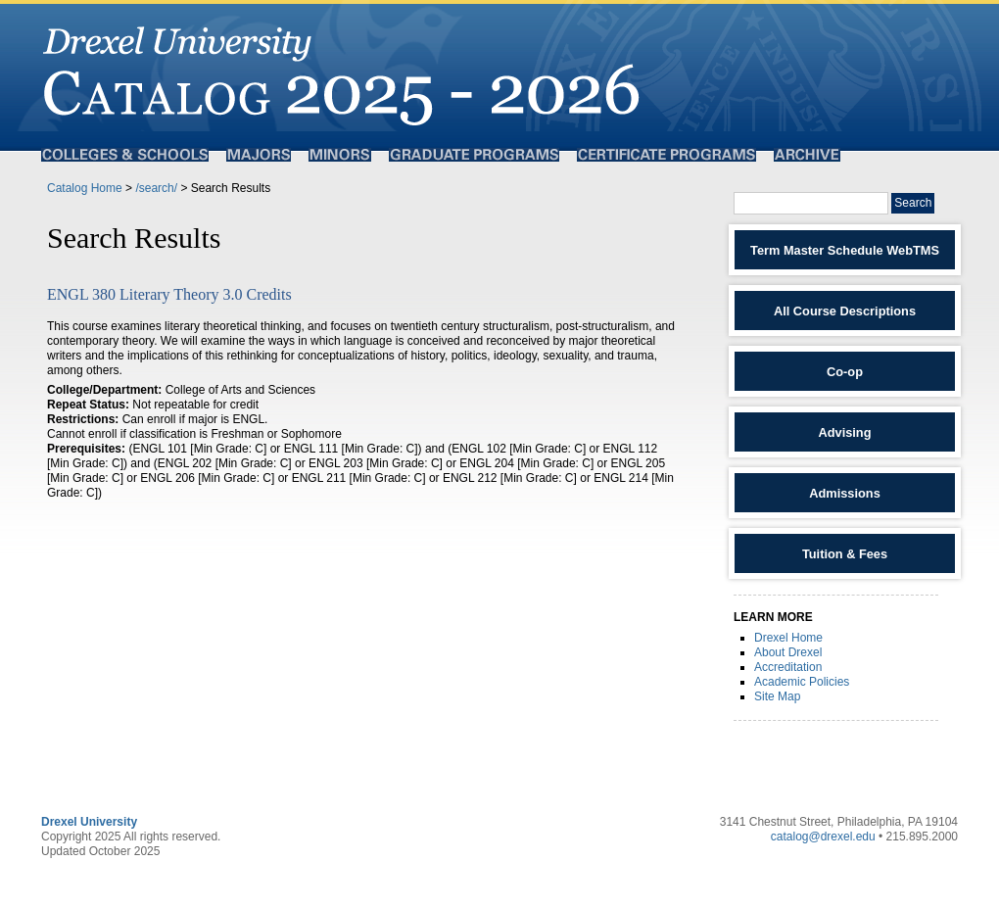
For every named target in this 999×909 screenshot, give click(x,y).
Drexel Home (788, 638)
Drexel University (89, 822)
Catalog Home (84, 188)
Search (912, 203)
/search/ (156, 188)
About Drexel (788, 652)
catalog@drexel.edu (823, 836)
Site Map (777, 696)
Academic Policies (801, 682)
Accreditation (788, 667)
